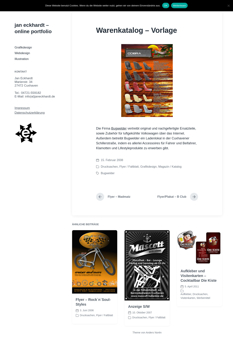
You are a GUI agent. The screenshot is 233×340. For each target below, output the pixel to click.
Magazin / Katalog (169, 166)
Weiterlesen (179, 5)
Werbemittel (203, 307)
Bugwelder (119, 128)
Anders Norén (153, 332)
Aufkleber (186, 303)
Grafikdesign (23, 47)
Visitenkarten (188, 307)
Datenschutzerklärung (30, 112)
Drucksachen (109, 166)
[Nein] (228, 5)
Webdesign (22, 53)
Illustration (22, 59)
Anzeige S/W (139, 316)
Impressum (22, 108)
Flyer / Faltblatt (129, 166)
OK (165, 5)
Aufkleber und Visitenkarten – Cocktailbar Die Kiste (199, 285)
